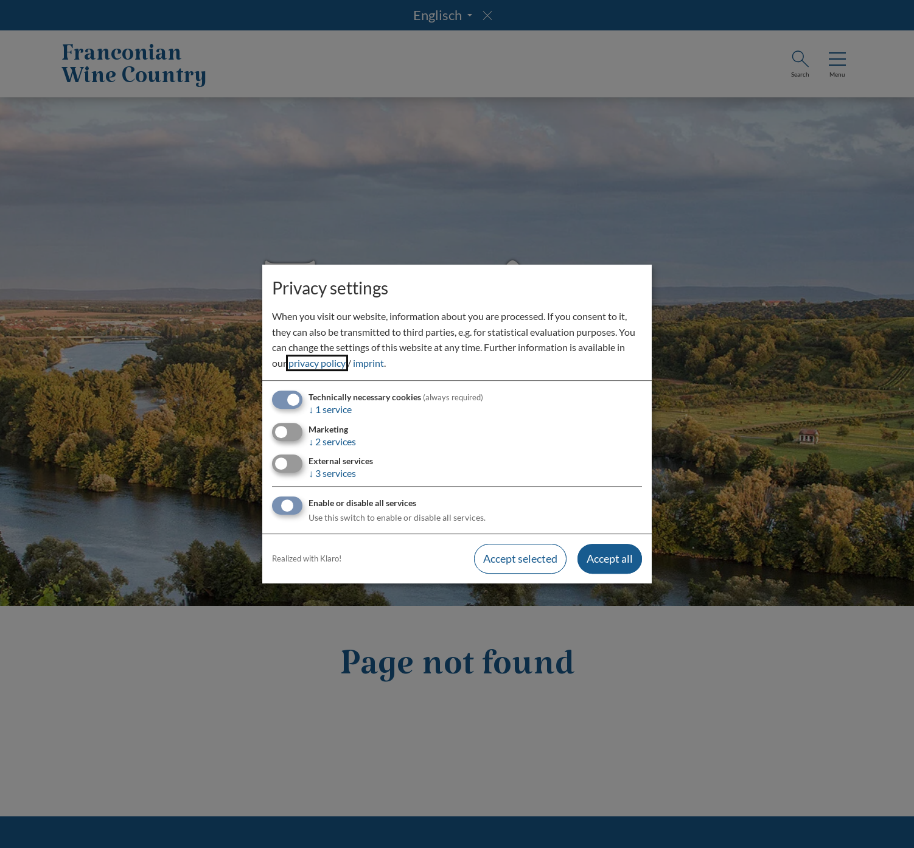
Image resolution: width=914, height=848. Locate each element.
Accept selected (520, 558)
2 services (332, 441)
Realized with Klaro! (306, 558)
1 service (330, 409)
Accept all (610, 558)
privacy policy (317, 363)
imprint (368, 363)
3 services (332, 473)
